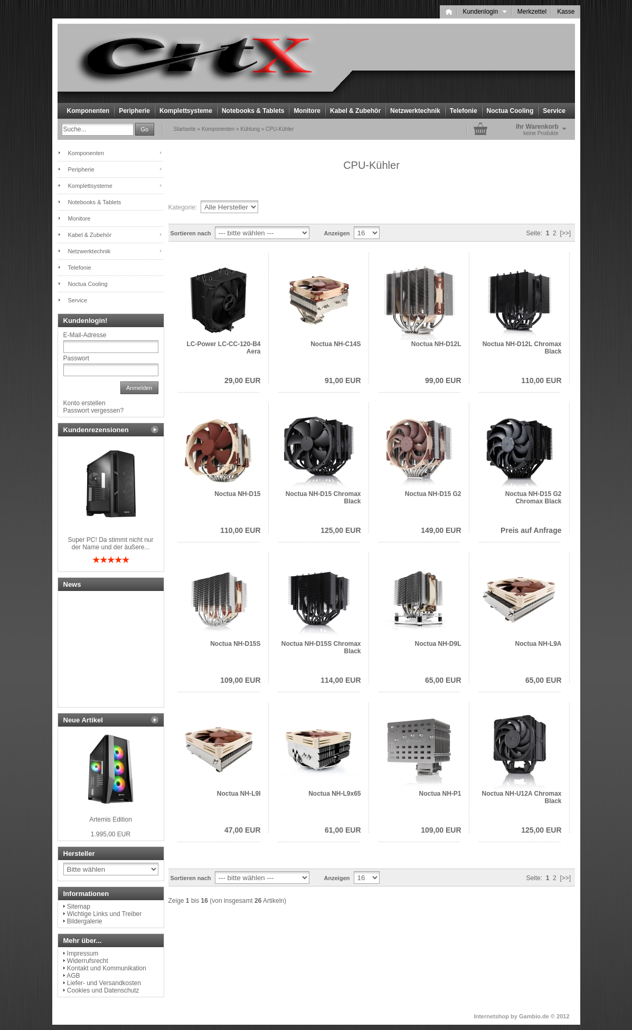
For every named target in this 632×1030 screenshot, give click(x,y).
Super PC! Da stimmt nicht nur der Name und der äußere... (110, 543)
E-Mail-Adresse (85, 335)
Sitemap (78, 906)
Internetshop (491, 1016)
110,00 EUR (541, 380)
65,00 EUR (443, 680)
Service (554, 111)
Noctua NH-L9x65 (334, 793)
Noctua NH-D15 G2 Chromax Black (533, 497)
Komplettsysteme (185, 111)
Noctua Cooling (510, 111)
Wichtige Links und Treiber (104, 914)
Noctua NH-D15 (237, 494)
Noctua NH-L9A (538, 643)
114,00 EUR (340, 680)
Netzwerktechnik (415, 111)
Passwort (76, 358)
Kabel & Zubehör (355, 111)
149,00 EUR (441, 530)
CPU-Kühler (280, 129)
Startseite (185, 129)
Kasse (565, 11)
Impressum (82, 953)
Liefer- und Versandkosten (104, 983)
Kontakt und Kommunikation (106, 968)
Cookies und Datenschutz (103, 990)
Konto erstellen (84, 403)
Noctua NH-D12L (436, 344)
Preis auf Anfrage (531, 530)
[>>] (565, 233)
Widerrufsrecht (87, 961)
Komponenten (88, 111)
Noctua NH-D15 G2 (433, 494)
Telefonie (463, 111)
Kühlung (250, 129)
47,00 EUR (242, 830)
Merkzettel (531, 11)
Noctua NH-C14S (335, 344)
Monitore (307, 111)
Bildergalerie (84, 921)
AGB (73, 975)
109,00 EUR (240, 680)
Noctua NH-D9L (437, 643)
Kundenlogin (484, 11)
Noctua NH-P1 (440, 793)
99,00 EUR (443, 380)
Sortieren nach (191, 233)
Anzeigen (337, 233)
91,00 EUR (343, 380)
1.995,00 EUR (110, 834)
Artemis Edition (110, 819)
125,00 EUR (340, 530)
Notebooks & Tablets (253, 111)
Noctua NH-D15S (235, 643)
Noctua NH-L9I (239, 793)
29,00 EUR (242, 380)
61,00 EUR (343, 830)
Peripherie (134, 111)
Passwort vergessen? (93, 410)
